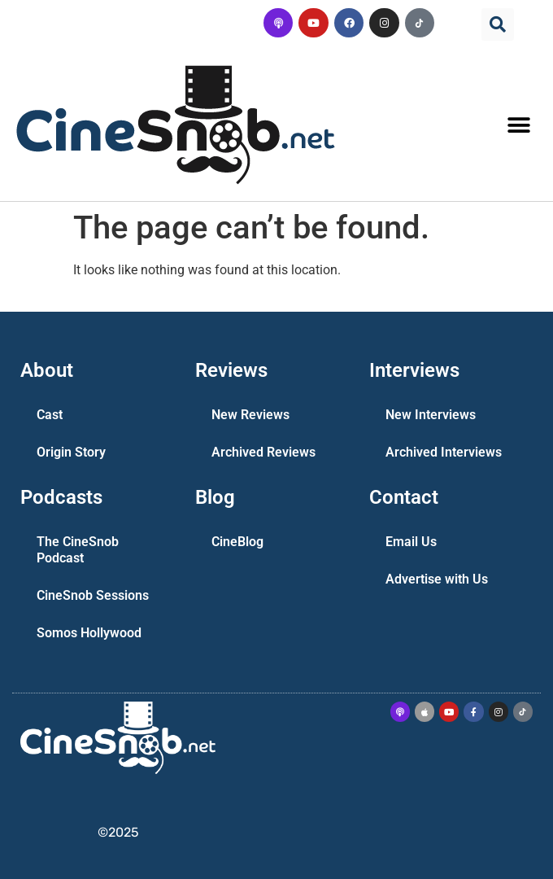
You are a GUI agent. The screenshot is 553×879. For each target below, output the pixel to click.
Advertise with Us (436, 579)
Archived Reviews (263, 452)
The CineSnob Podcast (78, 550)
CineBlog (237, 541)
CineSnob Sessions (93, 595)
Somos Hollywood (89, 633)
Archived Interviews (443, 452)
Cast (50, 414)
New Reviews (250, 414)
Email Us (411, 541)
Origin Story (71, 452)
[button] (497, 24)
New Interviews (430, 414)
